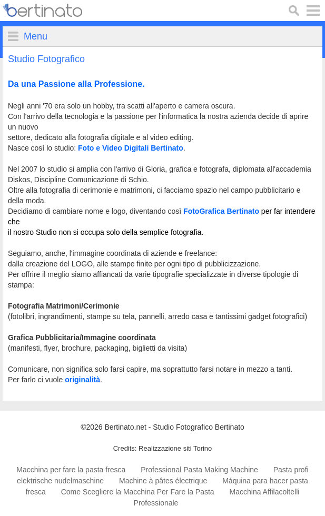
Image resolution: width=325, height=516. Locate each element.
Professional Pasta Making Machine (199, 469)
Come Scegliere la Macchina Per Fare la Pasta (137, 492)
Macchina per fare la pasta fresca (70, 469)
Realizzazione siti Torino (175, 448)
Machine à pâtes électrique (163, 481)
